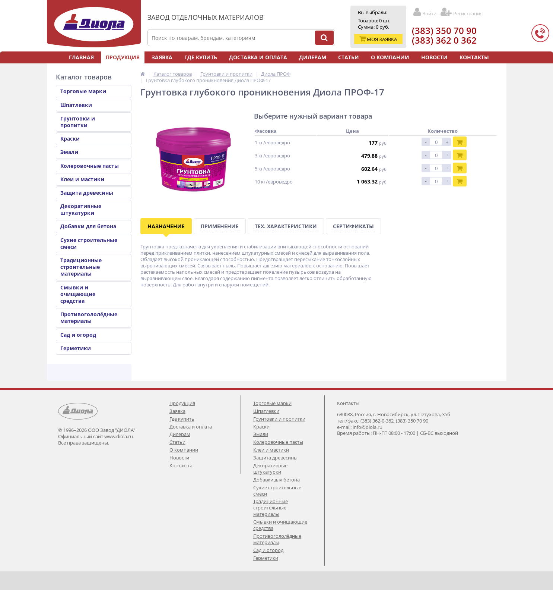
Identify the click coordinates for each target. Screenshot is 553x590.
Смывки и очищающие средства (77, 294)
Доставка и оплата (258, 57)
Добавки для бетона (88, 226)
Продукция (123, 57)
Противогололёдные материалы (88, 317)
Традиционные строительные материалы (81, 267)
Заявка (162, 57)
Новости (434, 57)
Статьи (348, 57)
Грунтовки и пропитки (77, 122)
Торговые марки (83, 91)
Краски (70, 138)
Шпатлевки (76, 105)
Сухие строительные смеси (88, 243)
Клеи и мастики (82, 179)
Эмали (69, 152)
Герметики (75, 348)
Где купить (200, 57)
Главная (81, 57)
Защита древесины (86, 192)
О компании (390, 57)
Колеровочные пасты (89, 165)
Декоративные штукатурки (80, 209)
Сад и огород (78, 334)
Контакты (474, 57)
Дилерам (312, 57)
